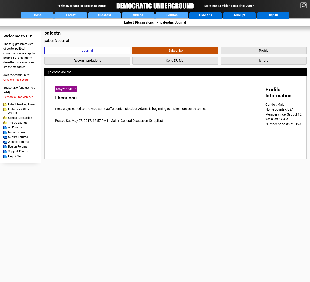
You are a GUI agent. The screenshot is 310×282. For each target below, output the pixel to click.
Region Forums (17, 146)
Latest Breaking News (21, 104)
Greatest (104, 15)
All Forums (15, 127)
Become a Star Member (18, 97)
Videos (138, 15)
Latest (71, 15)
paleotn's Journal (173, 22)
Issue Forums (16, 132)
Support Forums (18, 151)
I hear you (66, 98)
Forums (172, 15)
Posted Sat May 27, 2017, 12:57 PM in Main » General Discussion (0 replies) (109, 121)
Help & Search (17, 156)
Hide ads (205, 15)
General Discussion (20, 117)
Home (37, 15)
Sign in (273, 15)
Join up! (239, 15)
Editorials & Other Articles (19, 111)
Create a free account (16, 79)
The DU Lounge (17, 122)
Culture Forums (18, 137)
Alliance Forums (18, 142)
